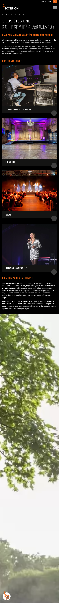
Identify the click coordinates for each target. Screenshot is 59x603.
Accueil (4, 15)
